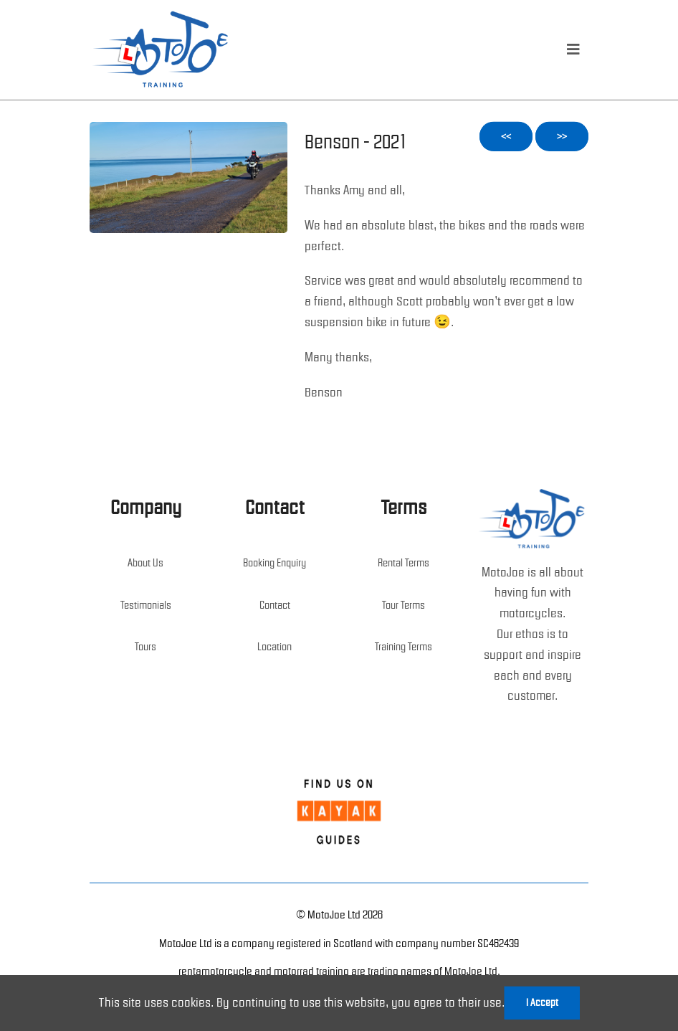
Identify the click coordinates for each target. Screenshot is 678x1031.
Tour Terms (403, 605)
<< (506, 136)
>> (562, 136)
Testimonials (145, 605)
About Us (145, 562)
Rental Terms (403, 562)
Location (274, 646)
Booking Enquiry (274, 562)
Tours (145, 646)
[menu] (573, 49)
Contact (274, 605)
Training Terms (403, 646)
